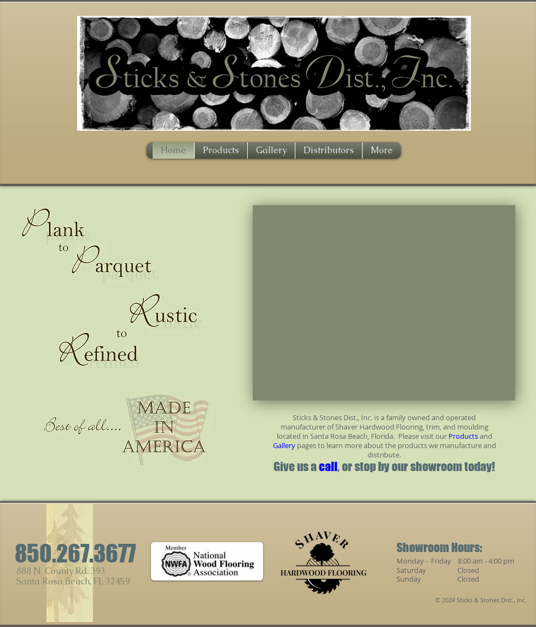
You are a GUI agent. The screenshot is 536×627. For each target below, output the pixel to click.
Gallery (284, 445)
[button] (384, 302)
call (328, 466)
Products (463, 436)
